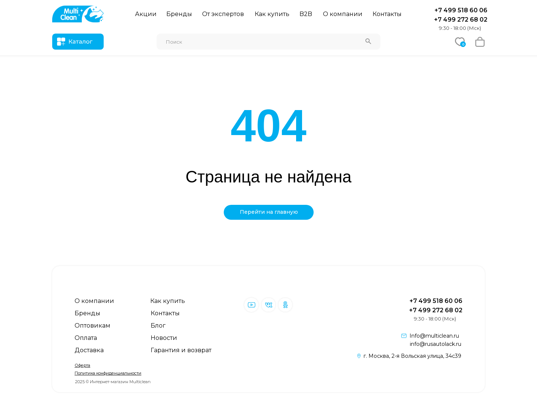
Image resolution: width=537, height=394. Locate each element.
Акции (146, 14)
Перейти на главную (269, 212)
